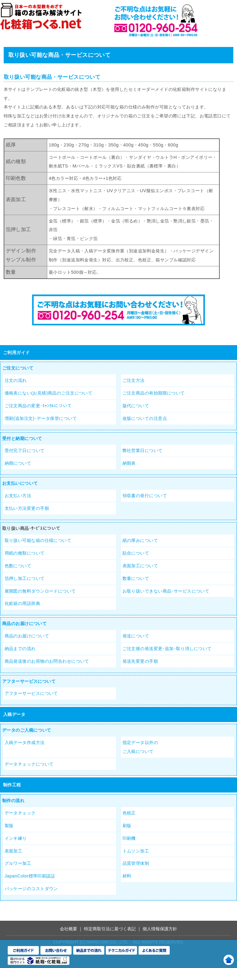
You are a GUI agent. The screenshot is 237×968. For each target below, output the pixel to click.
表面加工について (140, 565)
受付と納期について (22, 438)
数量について (136, 578)
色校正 (129, 812)
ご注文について (17, 368)
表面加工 (14, 850)
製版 (9, 825)
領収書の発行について (145, 495)
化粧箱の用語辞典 (22, 603)
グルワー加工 (18, 863)
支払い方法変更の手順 (27, 508)
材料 (127, 875)
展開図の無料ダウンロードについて (40, 591)
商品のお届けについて (24, 623)
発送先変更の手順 (140, 661)
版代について (136, 405)
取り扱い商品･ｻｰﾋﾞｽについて (31, 528)
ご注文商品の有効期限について (154, 393)
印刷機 (129, 838)
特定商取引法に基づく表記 (110, 928)
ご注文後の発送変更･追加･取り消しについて (167, 648)
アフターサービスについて (29, 681)
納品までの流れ (20, 648)
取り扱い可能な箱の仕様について (38, 540)
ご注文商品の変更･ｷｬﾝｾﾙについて (38, 405)
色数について (18, 565)
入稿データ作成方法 (25, 742)
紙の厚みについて (140, 540)
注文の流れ (16, 380)
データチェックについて (29, 764)
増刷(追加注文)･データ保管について (41, 418)
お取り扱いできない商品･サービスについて (166, 591)
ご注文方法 (134, 380)
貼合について (136, 553)
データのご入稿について (26, 730)
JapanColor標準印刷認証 (30, 875)
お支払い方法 (18, 495)
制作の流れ (13, 800)
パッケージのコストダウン (31, 888)
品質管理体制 (136, 863)
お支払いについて (20, 483)
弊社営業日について (143, 450)
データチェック (20, 812)
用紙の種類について (25, 553)
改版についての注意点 (145, 418)
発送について (136, 635)
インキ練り (16, 838)
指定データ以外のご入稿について (140, 747)
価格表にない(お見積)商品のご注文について (49, 393)
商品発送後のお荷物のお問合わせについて (47, 661)
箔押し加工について (25, 578)
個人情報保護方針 (160, 928)
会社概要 (68, 928)
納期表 (129, 463)
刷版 (127, 825)
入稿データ (14, 714)
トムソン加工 (136, 850)
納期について (18, 463)
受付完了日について (25, 450)
